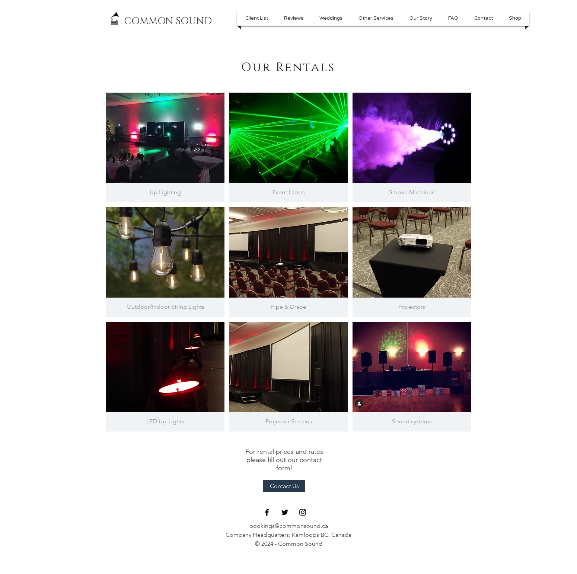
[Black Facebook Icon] (266, 512)
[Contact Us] (284, 486)
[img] (165, 147)
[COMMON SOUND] (168, 21)
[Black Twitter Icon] (284, 512)
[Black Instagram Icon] (302, 512)
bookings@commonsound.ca (288, 525)
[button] (375, 18)
